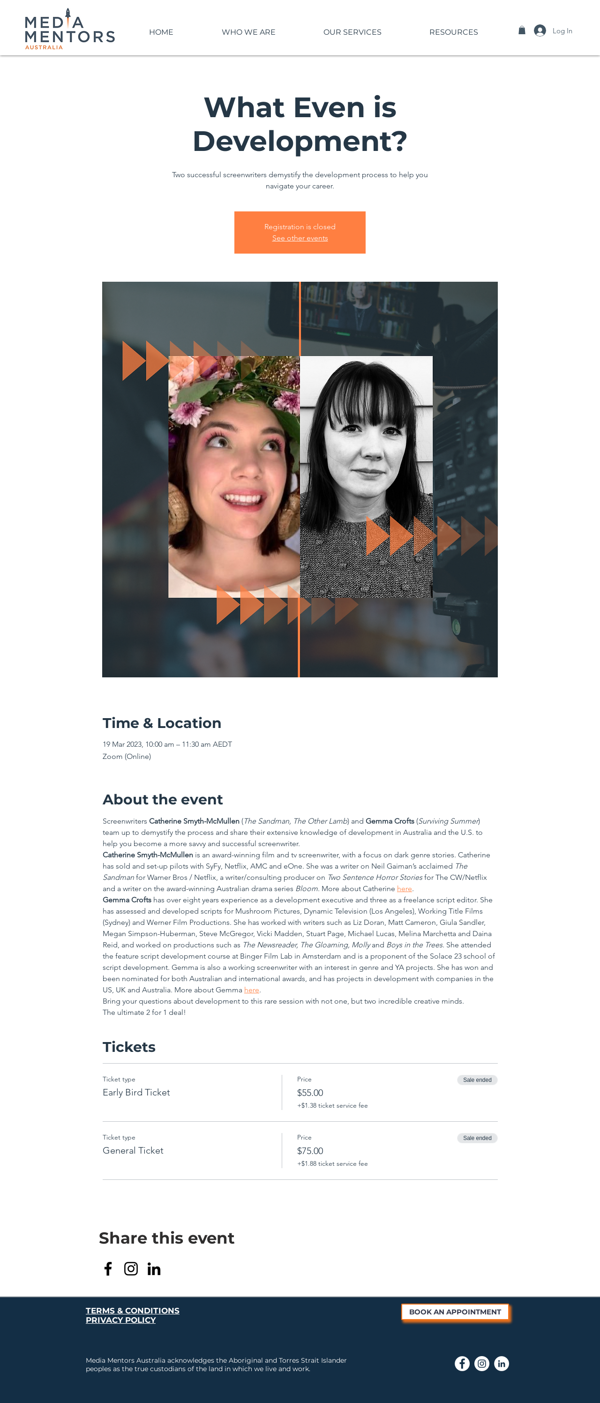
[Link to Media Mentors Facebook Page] (462, 1363)
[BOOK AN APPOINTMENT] (455, 1312)
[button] (248, 28)
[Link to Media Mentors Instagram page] (481, 1363)
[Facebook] (108, 1269)
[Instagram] (131, 1269)
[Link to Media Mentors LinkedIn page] (501, 1363)
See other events (300, 237)
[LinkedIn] (154, 1269)
